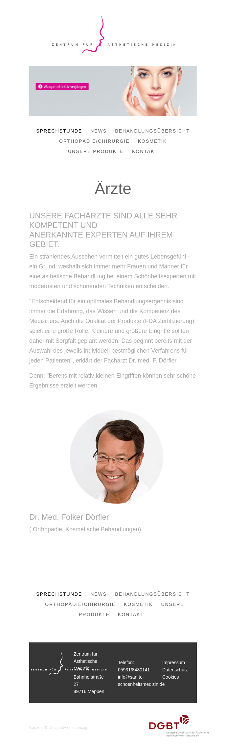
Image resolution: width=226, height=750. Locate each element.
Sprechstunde (59, 131)
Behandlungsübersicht (152, 131)
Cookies (170, 677)
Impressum (173, 662)
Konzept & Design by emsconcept (58, 727)
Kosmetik (152, 141)
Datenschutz (175, 669)
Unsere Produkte (96, 151)
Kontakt (145, 151)
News (98, 131)
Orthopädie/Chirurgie (94, 141)
